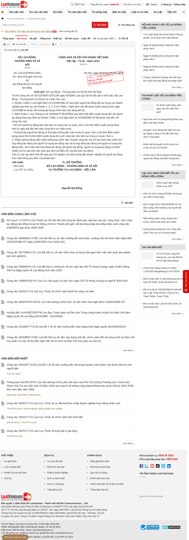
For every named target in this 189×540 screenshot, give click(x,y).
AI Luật (158, 12)
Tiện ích (172, 12)
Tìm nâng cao (126, 25)
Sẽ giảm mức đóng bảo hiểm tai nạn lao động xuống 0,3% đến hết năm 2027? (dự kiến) (161, 133)
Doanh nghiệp (30, 408)
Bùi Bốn (127, 202)
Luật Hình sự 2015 (64, 537)
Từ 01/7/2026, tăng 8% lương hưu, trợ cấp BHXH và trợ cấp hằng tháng (169, 257)
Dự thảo (58, 12)
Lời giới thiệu (10, 461)
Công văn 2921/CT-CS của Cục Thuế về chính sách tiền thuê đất (45, 417)
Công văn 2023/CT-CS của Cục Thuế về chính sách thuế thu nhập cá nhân (50, 291)
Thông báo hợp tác (99, 489)
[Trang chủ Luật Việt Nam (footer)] (16, 500)
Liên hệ (7, 478)
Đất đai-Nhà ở (13, 422)
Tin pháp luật (99, 12)
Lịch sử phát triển (12, 467)
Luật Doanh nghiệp (31, 537)
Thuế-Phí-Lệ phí (14, 408)
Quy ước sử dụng (98, 472)
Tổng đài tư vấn (54, 489)
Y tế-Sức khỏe (13, 374)
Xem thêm (129, 350)
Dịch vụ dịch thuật (56, 478)
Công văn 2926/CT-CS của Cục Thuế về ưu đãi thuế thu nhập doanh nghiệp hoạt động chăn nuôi (63, 403)
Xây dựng (11, 395)
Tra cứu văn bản (38, 12)
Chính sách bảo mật (99, 478)
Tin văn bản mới (77, 12)
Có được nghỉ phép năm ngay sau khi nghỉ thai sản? (168, 108)
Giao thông (22, 395)
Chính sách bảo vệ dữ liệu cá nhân (106, 484)
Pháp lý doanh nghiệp (57, 472)
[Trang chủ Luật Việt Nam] (14, 4)
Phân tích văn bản (55, 467)
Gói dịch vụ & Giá (132, 4)
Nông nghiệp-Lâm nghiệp (50, 408)
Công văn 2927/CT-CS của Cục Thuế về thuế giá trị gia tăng (42, 430)
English (151, 4)
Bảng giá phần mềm (99, 461)
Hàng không (35, 395)
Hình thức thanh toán (100, 467)
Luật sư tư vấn (139, 12)
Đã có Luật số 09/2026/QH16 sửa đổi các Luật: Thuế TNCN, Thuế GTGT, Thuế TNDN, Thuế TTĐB (162, 293)
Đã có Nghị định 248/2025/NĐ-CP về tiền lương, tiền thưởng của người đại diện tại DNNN (162, 207)
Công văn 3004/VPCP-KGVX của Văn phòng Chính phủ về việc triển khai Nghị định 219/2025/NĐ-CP (66, 302)
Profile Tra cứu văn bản (15, 472)
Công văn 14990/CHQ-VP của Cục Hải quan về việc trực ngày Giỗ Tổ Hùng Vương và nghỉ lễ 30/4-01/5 (67, 280)
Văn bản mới (16, 12)
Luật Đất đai (47, 537)
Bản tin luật (119, 12)
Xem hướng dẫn (68, 31)
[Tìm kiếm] (100, 25)
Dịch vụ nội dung (55, 484)
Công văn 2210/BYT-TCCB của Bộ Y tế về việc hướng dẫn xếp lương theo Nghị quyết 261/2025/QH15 (66, 326)
